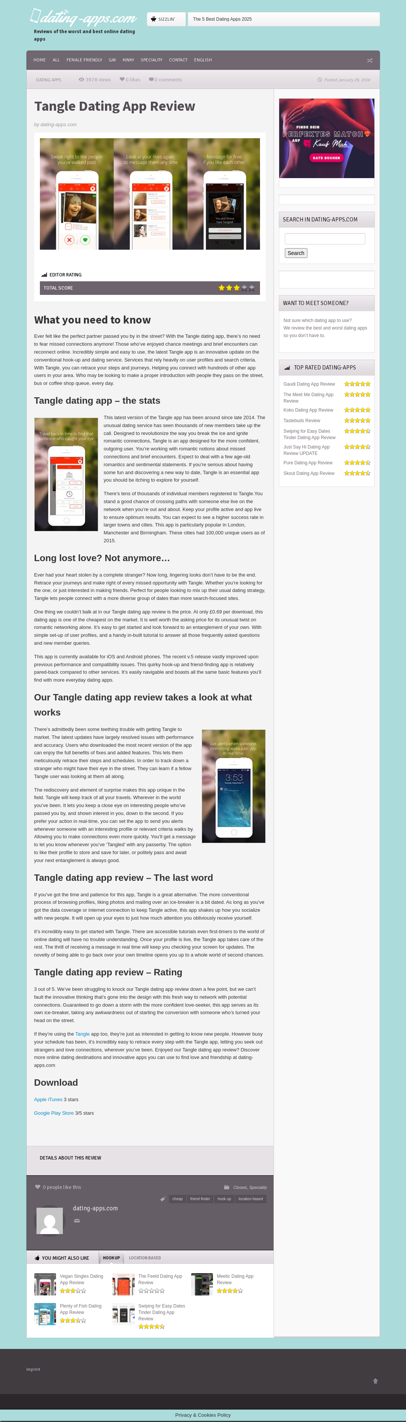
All (56, 60)
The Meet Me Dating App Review (309, 398)
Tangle (82, 1034)
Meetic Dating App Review (235, 1279)
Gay (112, 60)
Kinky (128, 60)
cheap (177, 1199)
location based (251, 1199)
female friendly (84, 60)
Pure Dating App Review (308, 462)
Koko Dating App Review (308, 410)
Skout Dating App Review (309, 473)
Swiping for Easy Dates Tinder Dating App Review (161, 1312)
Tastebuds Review (302, 420)
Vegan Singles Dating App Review (81, 1279)
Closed (239, 1187)
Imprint (33, 1370)
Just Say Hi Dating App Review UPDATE (307, 450)
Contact (178, 60)
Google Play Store (54, 1113)
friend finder (200, 1199)
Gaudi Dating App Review (309, 384)
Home (39, 60)
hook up (224, 1199)
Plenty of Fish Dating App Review (81, 1309)
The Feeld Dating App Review (160, 1279)
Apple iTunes (48, 1099)
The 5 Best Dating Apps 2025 (222, 19)
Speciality (151, 60)
